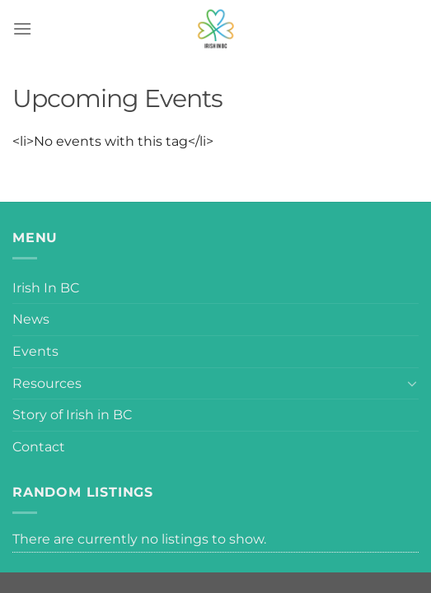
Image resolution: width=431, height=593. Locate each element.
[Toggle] (412, 383)
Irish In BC (45, 288)
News (30, 319)
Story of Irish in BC (72, 415)
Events (35, 351)
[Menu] (22, 28)
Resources (47, 383)
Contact (38, 447)
